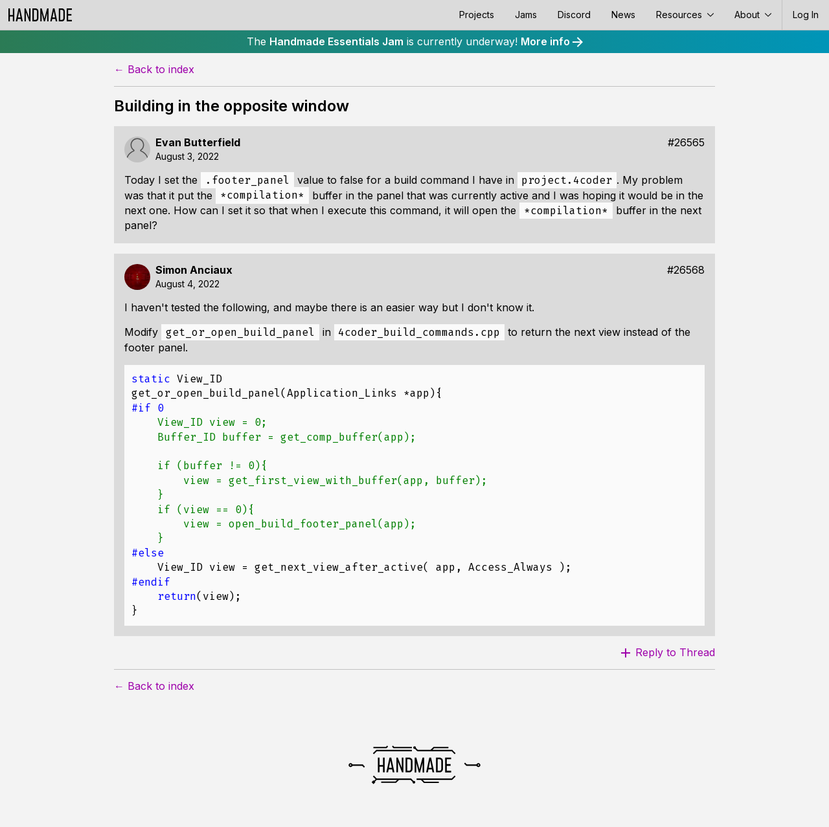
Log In (806, 14)
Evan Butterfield (197, 143)
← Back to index (154, 69)
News (623, 14)
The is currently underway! (415, 41)
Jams (526, 14)
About (752, 14)
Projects (476, 14)
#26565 (686, 143)
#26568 (686, 270)
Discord (574, 14)
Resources (685, 14)
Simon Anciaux (194, 270)
